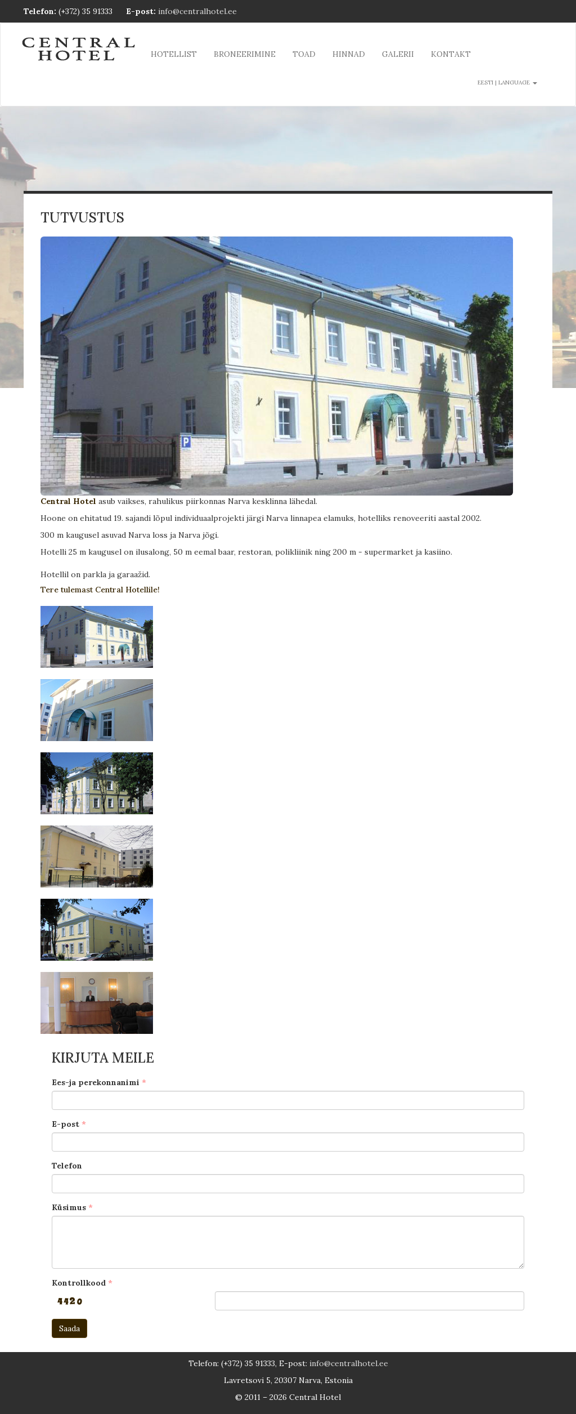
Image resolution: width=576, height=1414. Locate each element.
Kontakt (451, 54)
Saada (69, 1328)
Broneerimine (245, 54)
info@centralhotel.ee (197, 11)
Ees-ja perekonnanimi (96, 1082)
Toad (304, 54)
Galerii (398, 54)
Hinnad (348, 54)
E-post (65, 1124)
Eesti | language (507, 82)
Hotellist (174, 54)
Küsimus (69, 1207)
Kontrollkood (79, 1283)
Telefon (67, 1166)
